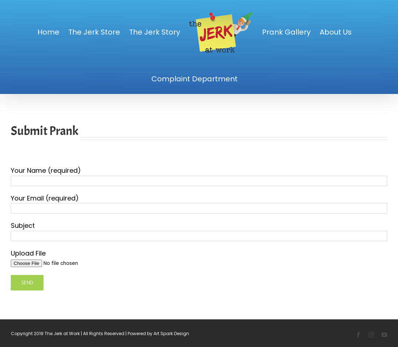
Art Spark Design (171, 333)
